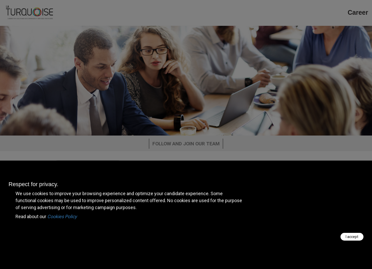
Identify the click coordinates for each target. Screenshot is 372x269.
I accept (352, 237)
